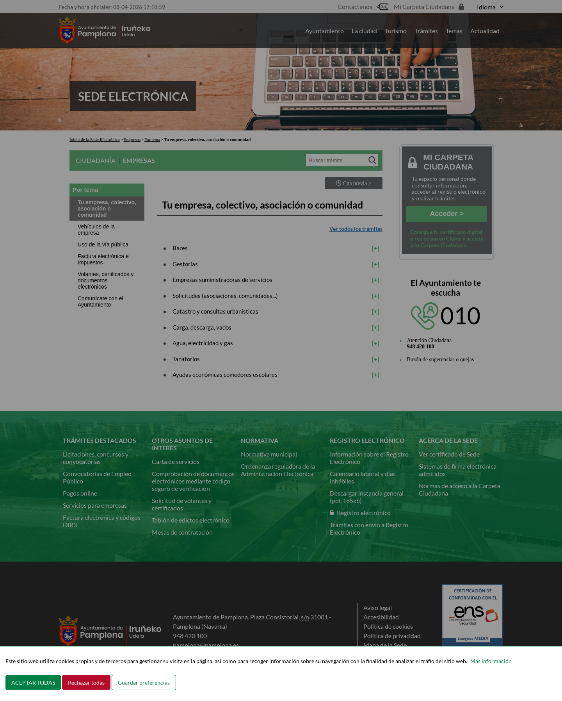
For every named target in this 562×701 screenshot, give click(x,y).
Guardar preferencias (144, 682)
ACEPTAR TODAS (33, 682)
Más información (491, 661)
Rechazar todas (86, 682)
